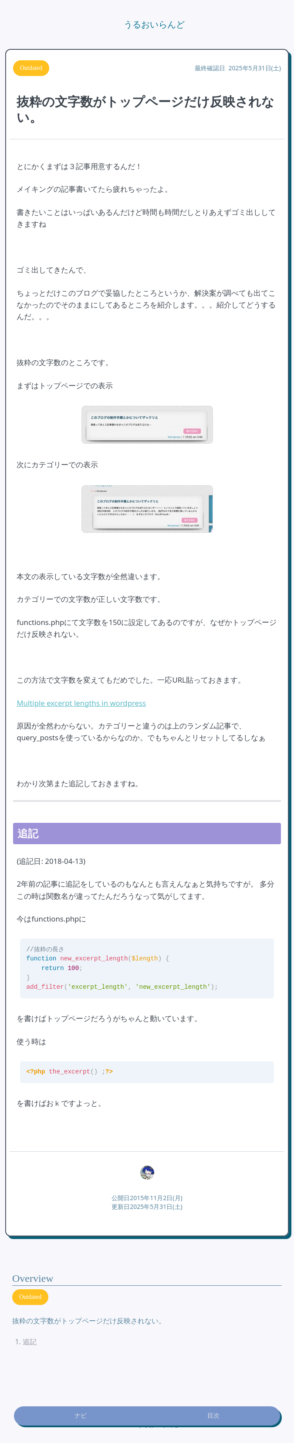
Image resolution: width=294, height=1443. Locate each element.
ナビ (80, 1415)
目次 (213, 1415)
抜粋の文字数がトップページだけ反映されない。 (89, 1321)
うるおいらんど (154, 24)
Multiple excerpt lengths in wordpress (81, 703)
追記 (30, 1341)
